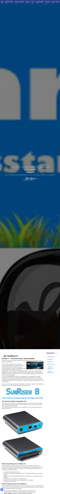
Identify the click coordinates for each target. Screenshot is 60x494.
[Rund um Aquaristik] (16, 3)
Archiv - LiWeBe (55, 1)
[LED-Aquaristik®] (36, 3)
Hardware (49, 359)
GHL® (32, 1)
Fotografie (47, 1)
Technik (27, 1)
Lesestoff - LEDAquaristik (50, 372)
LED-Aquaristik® (39, 1)
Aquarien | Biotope (9, 1)
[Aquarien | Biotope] (5, 3)
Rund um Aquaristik (19, 1)
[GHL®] (32, 3)
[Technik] (26, 3)
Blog (2, 1)
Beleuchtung (50, 364)
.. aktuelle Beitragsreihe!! (50, 367)
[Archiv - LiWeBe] (52, 3)
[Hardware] (52, 359)
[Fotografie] (46, 3)
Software (49, 361)
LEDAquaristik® (50, 356)
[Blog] (1, 3)
